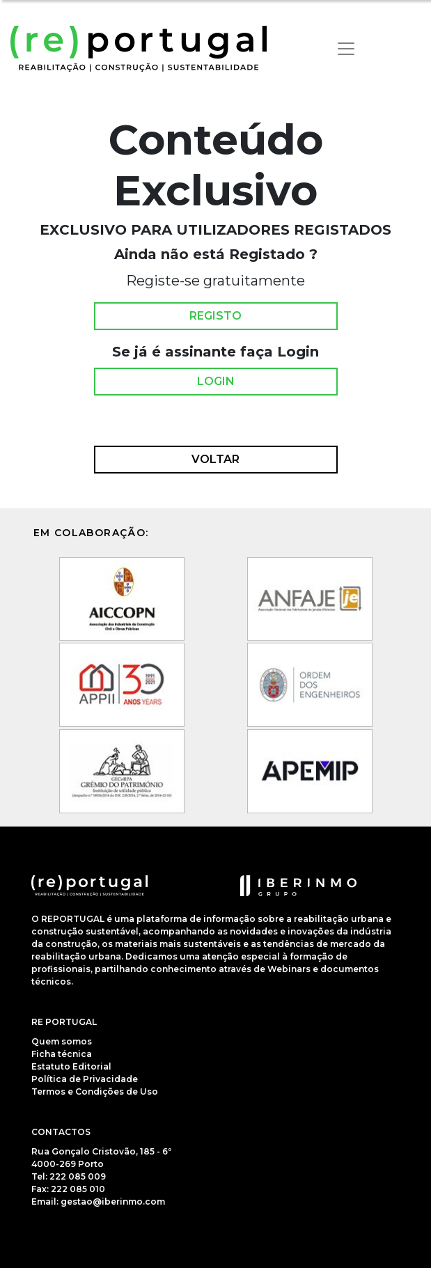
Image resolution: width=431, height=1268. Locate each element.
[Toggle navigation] (346, 49)
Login (216, 381)
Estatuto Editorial (71, 1066)
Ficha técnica (61, 1054)
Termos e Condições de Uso (94, 1091)
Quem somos (61, 1041)
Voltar (215, 459)
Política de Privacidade (84, 1079)
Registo (215, 316)
